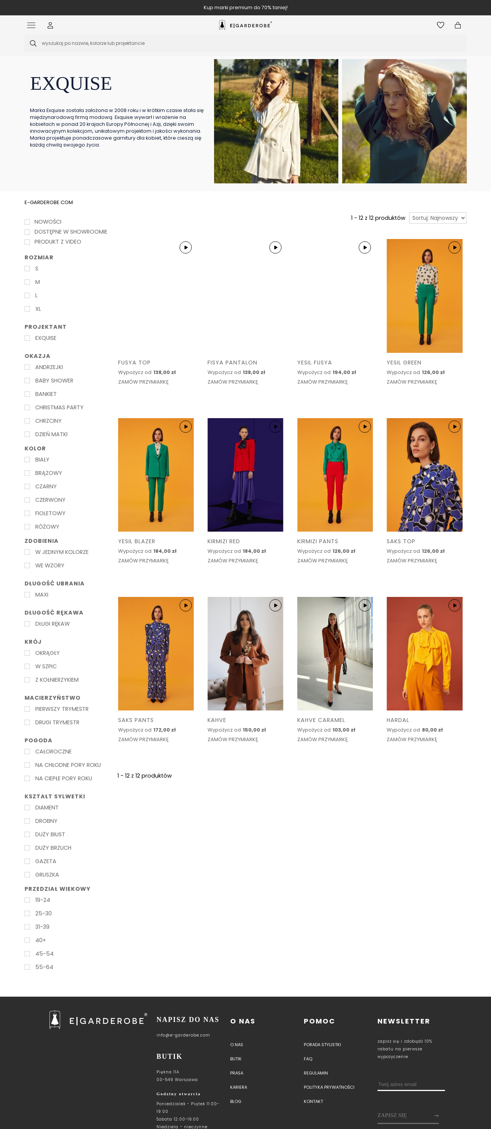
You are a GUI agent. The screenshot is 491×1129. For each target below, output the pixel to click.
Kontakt (313, 1101)
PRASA (236, 1073)
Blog (235, 1101)
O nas (242, 1021)
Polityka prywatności (329, 1087)
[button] (50, 25)
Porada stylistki (322, 1045)
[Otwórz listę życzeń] (440, 25)
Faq (308, 1059)
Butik (236, 1059)
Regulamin (316, 1073)
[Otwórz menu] (33, 25)
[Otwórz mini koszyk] (457, 25)
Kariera (238, 1087)
